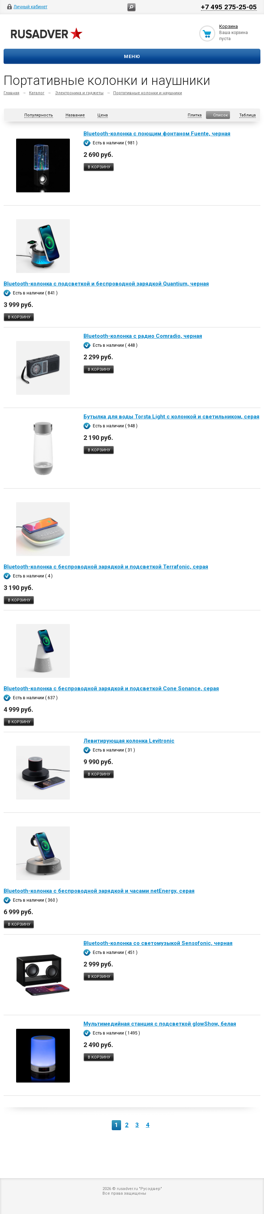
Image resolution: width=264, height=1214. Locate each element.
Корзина (228, 26)
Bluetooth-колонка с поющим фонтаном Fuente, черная (156, 133)
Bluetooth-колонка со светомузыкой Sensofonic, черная (157, 943)
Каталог (36, 93)
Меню (132, 56)
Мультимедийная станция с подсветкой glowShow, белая (159, 1024)
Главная (11, 93)
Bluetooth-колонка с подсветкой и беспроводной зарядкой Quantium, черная (106, 283)
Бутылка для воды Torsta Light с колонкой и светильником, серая (171, 416)
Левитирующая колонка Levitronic (128, 741)
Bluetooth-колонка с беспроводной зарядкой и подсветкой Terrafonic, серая (106, 566)
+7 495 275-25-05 (229, 7)
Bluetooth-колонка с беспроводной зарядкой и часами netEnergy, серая (99, 891)
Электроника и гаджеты (79, 93)
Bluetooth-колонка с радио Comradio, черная (142, 336)
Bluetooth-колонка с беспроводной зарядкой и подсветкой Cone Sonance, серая (111, 688)
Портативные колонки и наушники (147, 93)
